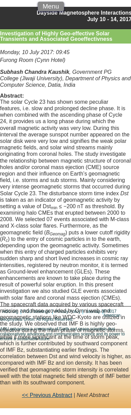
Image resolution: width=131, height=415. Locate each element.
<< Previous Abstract (47, 395)
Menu (51, 6)
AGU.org (10, 311)
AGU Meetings (36, 311)
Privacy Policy (68, 311)
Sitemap (92, 311)
